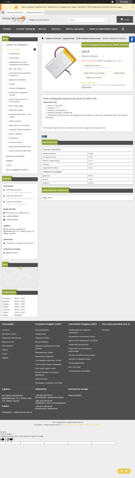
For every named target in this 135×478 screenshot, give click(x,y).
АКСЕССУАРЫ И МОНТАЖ (20, 151)
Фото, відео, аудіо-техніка (45, 368)
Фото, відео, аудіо (16, 106)
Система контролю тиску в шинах (82, 355)
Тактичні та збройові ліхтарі (80, 359)
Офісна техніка (15, 121)
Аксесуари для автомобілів (79, 371)
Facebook (105, 330)
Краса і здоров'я (15, 134)
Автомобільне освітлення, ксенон (82, 337)
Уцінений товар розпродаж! (20, 130)
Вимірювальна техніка (44, 352)
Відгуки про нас (8, 342)
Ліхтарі (12, 84)
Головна (7, 29)
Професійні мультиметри (78, 344)
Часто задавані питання (17, 170)
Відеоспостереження (17, 80)
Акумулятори (68, 38)
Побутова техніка (16, 110)
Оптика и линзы (15, 142)
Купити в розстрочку (15, 156)
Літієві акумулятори (76, 363)
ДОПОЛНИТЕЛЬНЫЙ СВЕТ (20, 147)
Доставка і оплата (9, 334)
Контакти (56, 29)
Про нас (42, 29)
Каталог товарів (24, 29)
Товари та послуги (53, 38)
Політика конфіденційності (91, 425)
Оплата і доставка (75, 29)
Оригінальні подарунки (44, 356)
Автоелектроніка (41, 330)
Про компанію (7, 346)
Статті (9, 165)
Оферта (5, 358)
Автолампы (13, 138)
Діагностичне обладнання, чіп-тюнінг (83, 341)
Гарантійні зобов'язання (11, 338)
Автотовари (14, 58)
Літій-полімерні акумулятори (88, 38)
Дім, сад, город (15, 69)
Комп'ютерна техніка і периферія (48, 364)
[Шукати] (105, 19)
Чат (124, 471)
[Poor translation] (9, 439)
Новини (9, 161)
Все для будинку (41, 342)
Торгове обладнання (17, 88)
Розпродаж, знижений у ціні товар (48, 383)
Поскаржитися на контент (70, 425)
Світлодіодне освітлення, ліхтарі (48, 360)
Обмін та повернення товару (103, 29)
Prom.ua (80, 422)
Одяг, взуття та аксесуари (19, 125)
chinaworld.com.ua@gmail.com (18, 213)
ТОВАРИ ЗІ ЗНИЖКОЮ (16, 45)
